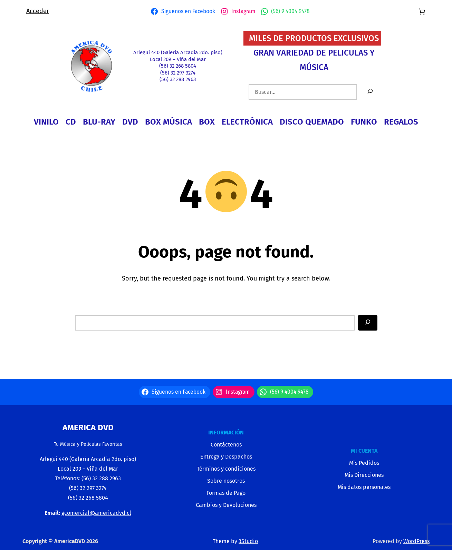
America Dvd (88, 427)
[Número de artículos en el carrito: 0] (422, 11)
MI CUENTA (364, 451)
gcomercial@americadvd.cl (96, 513)
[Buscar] (370, 92)
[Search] (367, 323)
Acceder (37, 11)
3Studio (248, 541)
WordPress (416, 541)
